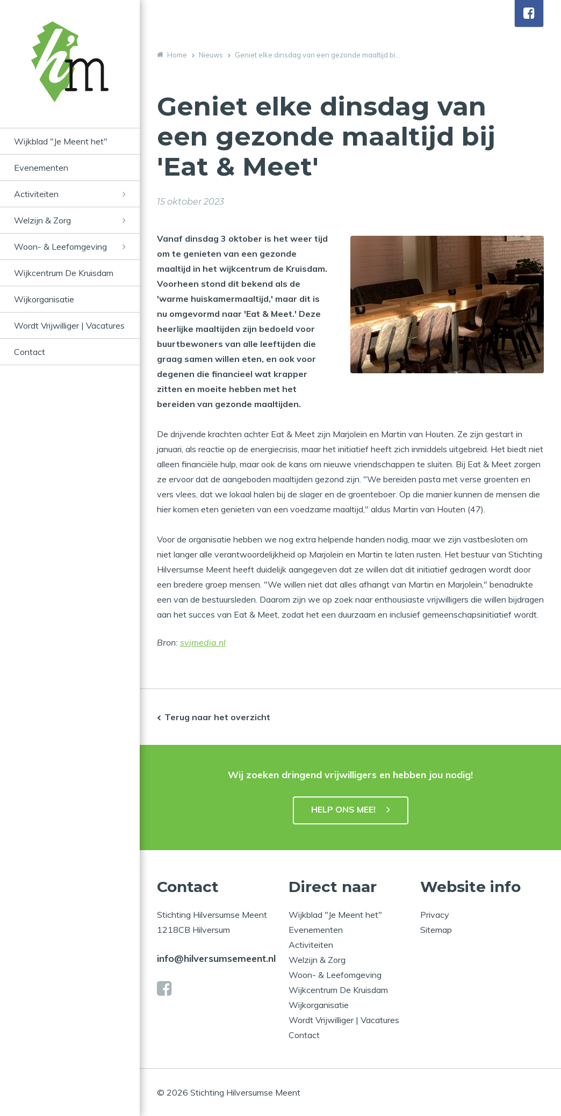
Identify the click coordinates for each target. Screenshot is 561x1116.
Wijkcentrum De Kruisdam (63, 272)
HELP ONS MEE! (343, 809)
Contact (29, 351)
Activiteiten (36, 194)
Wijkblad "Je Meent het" (60, 141)
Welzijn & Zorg (42, 220)
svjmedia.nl (203, 642)
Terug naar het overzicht (217, 717)
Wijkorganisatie (44, 299)
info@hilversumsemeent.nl (216, 958)
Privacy (434, 914)
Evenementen (41, 167)
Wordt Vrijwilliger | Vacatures (69, 325)
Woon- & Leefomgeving (60, 246)
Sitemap (436, 929)
